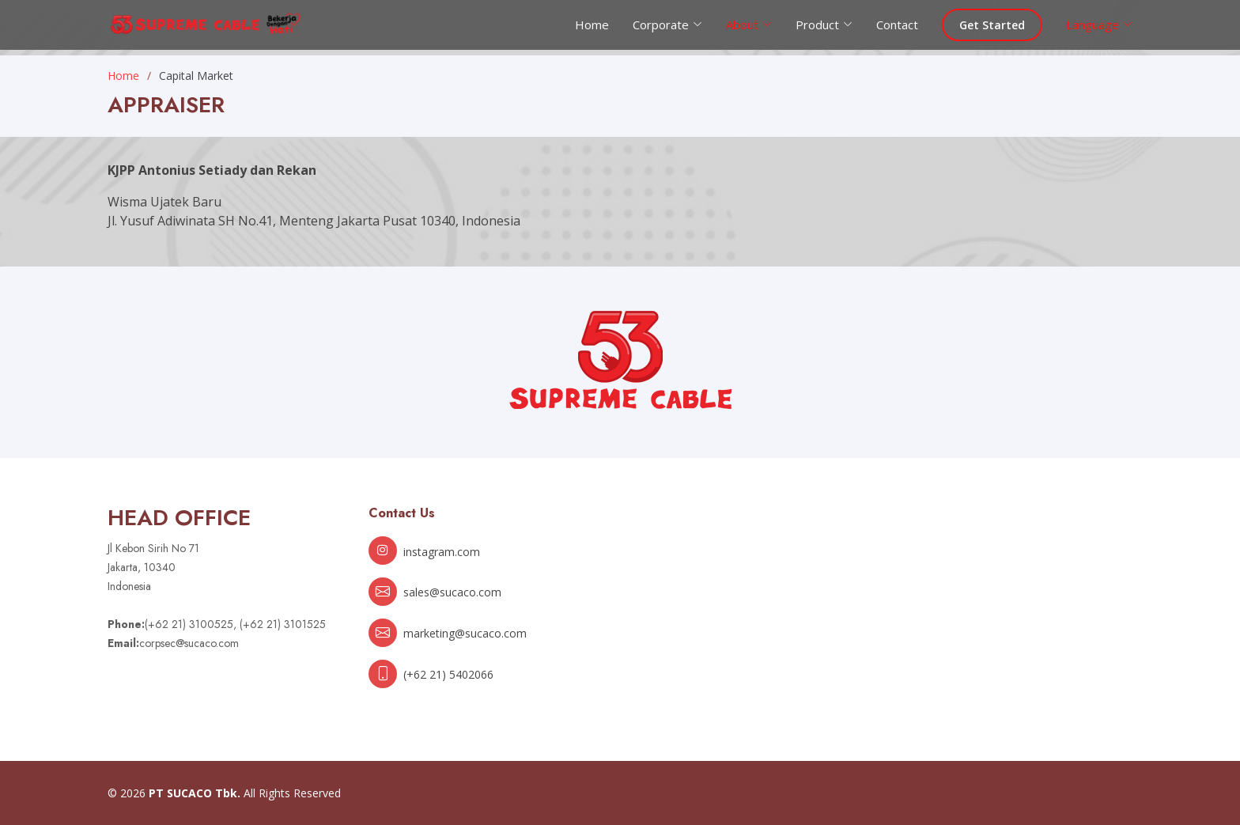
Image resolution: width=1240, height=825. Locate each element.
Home (592, 24)
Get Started (992, 24)
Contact (897, 24)
